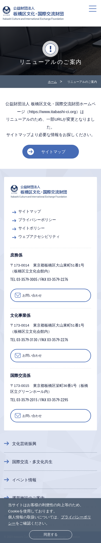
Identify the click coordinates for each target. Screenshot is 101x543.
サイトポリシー (31, 228)
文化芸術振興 (24, 443)
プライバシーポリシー (37, 220)
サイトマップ (53, 151)
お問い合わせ (32, 295)
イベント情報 (24, 480)
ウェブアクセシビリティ (39, 237)
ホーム (52, 81)
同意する (51, 534)
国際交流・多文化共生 (32, 461)
